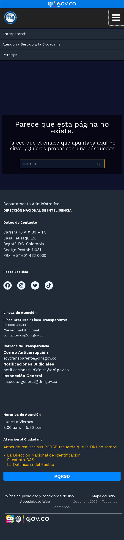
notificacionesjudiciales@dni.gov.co (36, 370)
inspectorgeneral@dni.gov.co (30, 381)
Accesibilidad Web (35, 502)
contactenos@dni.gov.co (23, 335)
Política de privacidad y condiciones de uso (39, 496)
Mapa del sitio (103, 496)
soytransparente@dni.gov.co (29, 358)
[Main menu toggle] (116, 17)
